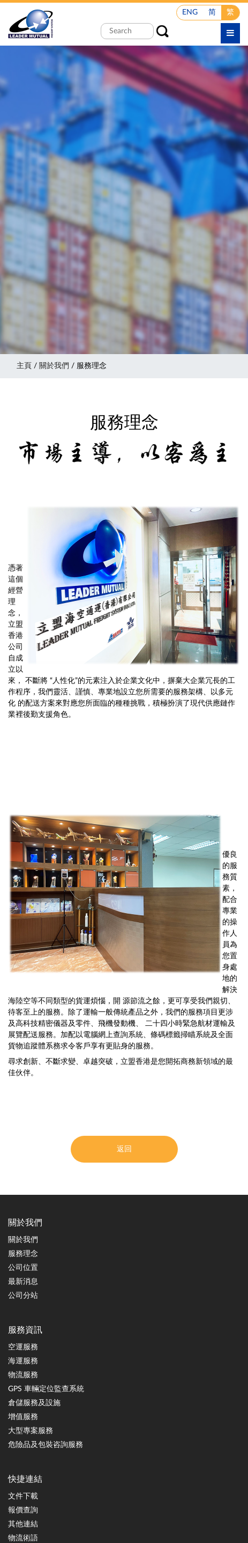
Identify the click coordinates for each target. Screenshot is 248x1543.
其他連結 (23, 1524)
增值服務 (23, 1417)
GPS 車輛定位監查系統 (46, 1389)
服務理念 (23, 1254)
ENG (190, 12)
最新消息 (23, 1281)
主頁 (24, 366)
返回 (124, 1149)
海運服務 (23, 1361)
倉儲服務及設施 (34, 1403)
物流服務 (23, 1375)
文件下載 (23, 1496)
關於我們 (54, 366)
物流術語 (23, 1538)
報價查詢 (23, 1510)
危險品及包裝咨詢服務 (45, 1445)
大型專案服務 (30, 1431)
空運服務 (23, 1347)
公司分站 (23, 1295)
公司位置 (23, 1268)
